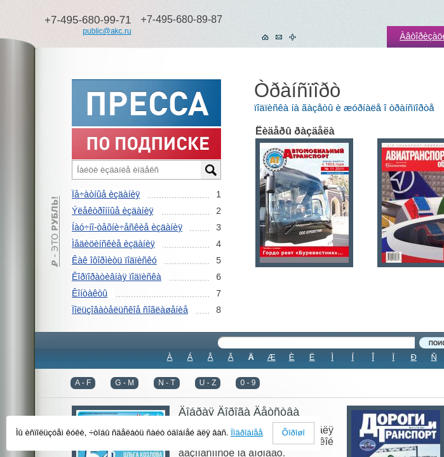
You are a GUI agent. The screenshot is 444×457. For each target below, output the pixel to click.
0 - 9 (247, 382)
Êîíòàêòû (89, 293)
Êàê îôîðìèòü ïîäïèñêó (114, 260)
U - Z (208, 382)
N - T (166, 382)
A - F (83, 382)
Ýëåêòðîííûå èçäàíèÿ (112, 211)
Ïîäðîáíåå (247, 432)
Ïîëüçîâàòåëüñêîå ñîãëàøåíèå (130, 310)
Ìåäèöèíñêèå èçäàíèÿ (113, 244)
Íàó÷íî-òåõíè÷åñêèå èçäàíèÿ (127, 227)
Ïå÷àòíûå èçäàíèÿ (106, 194)
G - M (124, 382)
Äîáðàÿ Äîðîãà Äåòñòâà (238, 412)
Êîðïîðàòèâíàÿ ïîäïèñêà (116, 277)
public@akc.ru (107, 31)
